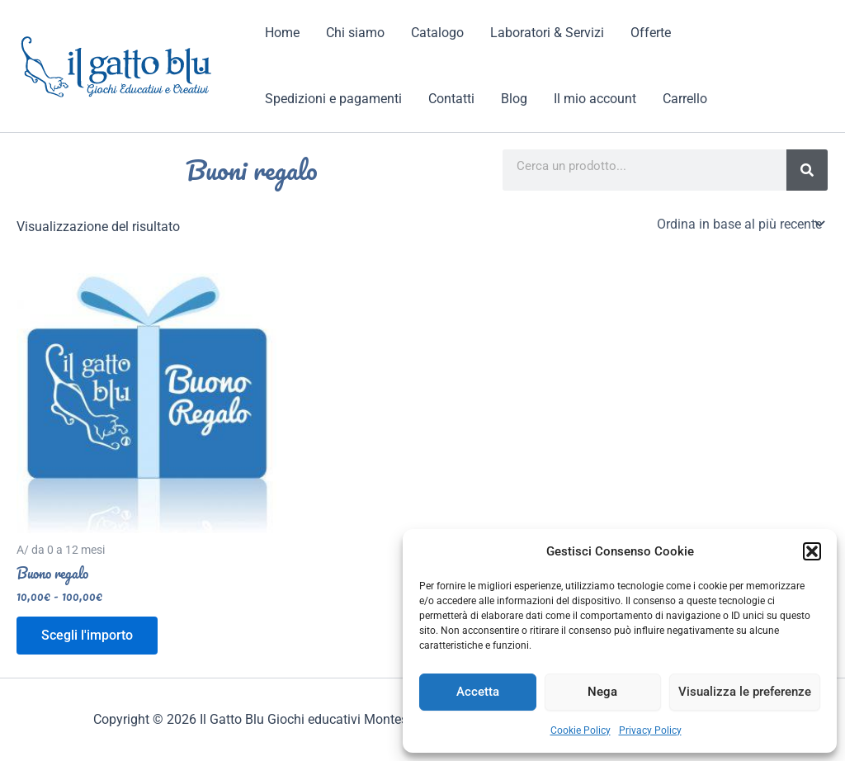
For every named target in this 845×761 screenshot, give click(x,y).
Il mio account (595, 98)
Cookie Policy (580, 730)
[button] (812, 551)
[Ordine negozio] (739, 223)
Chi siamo (355, 32)
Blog (514, 98)
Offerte (650, 32)
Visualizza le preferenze (744, 691)
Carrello (685, 98)
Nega (602, 691)
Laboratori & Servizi (547, 32)
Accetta (477, 691)
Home (282, 32)
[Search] (807, 170)
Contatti (451, 98)
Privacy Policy (650, 730)
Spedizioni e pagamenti (333, 98)
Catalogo (437, 32)
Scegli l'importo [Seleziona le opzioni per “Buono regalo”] (87, 635)
